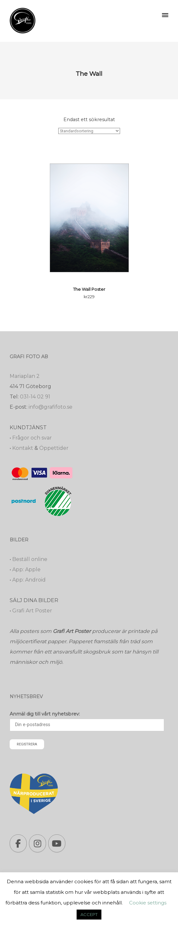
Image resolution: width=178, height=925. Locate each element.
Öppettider (54, 448)
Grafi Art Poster (32, 611)
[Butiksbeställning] (89, 131)
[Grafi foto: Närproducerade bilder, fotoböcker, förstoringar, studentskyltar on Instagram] (37, 843)
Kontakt (22, 448)
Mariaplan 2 (25, 376)
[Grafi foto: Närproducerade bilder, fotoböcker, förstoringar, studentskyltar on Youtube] (56, 843)
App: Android (29, 580)
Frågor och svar (32, 438)
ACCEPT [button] (89, 914)
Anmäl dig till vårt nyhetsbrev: (45, 714)
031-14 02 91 (35, 397)
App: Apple (26, 569)
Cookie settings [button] (147, 903)
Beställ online (29, 559)
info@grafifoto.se (50, 407)
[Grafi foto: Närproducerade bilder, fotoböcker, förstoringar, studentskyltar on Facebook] (18, 843)
